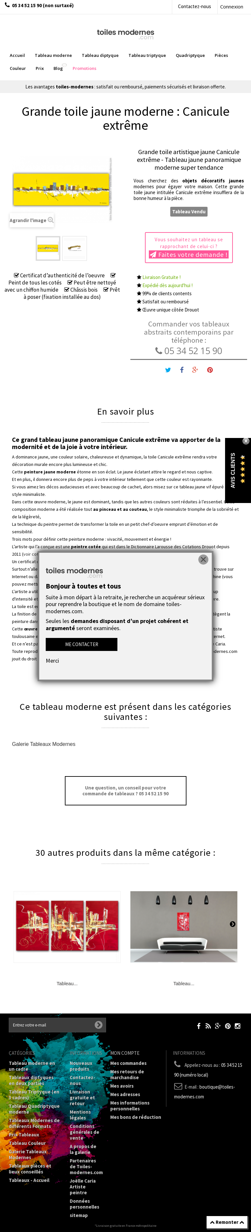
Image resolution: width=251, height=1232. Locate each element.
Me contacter (81, 644)
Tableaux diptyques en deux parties (31, 1080)
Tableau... (67, 983)
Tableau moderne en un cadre (32, 1066)
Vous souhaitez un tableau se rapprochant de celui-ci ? (189, 247)
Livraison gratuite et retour (82, 1097)
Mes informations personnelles (129, 1106)
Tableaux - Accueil (29, 1180)
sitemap (79, 1215)
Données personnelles (84, 1204)
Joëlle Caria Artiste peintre (83, 1187)
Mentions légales (80, 1115)
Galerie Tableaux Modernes (43, 744)
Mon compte (124, 1053)
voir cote (32, 554)
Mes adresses (125, 1094)
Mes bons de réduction (135, 1117)
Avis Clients (233, 470)
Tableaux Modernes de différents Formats (34, 1123)
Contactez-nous (194, 6)
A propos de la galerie (83, 1149)
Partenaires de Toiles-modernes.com (86, 1166)
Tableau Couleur (27, 1143)
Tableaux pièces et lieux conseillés (30, 1169)
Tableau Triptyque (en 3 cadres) (34, 1095)
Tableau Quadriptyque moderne (34, 1109)
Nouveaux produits (81, 1066)
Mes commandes (128, 1063)
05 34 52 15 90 (188, 351)
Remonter (227, 1222)
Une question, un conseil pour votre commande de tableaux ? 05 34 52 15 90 (125, 791)
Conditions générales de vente (84, 1132)
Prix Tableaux (24, 1135)
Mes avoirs (122, 1086)
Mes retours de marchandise (127, 1074)
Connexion (231, 6)
